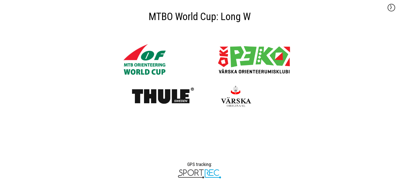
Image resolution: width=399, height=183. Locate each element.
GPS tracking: (199, 166)
